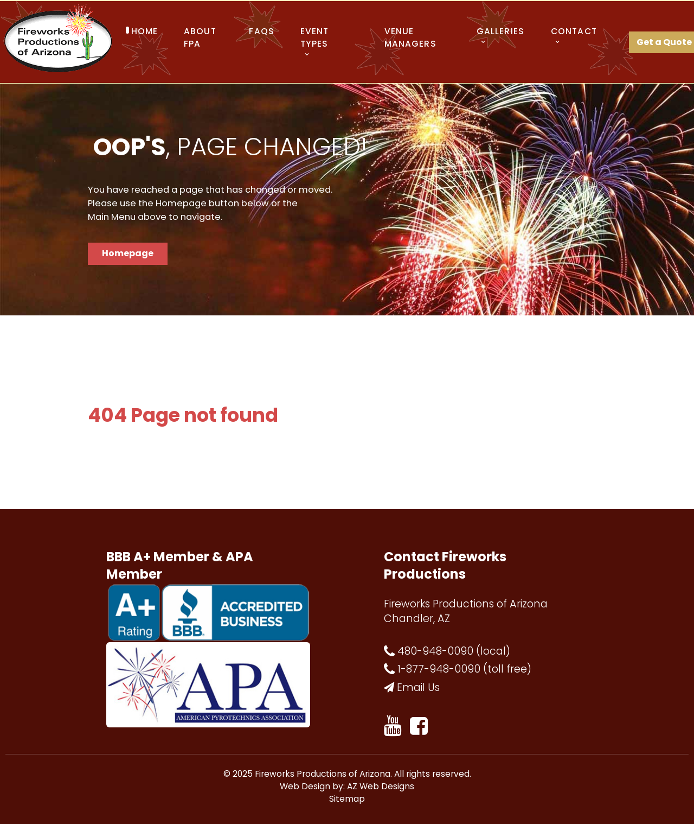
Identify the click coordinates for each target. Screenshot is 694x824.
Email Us (418, 687)
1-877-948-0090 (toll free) (464, 669)
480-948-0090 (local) (453, 651)
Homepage (127, 253)
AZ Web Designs (380, 786)
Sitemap (347, 798)
